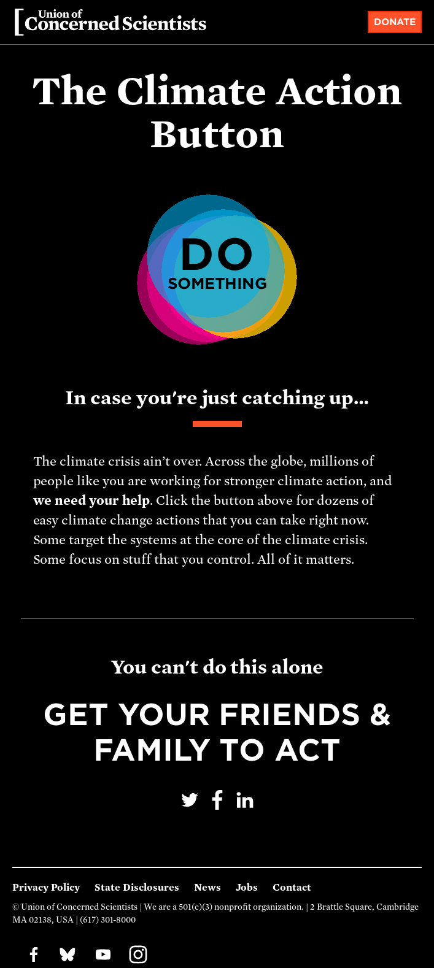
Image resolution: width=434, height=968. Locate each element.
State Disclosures (137, 887)
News (207, 887)
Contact (292, 887)
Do (217, 261)
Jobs (247, 887)
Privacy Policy (46, 887)
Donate (395, 22)
